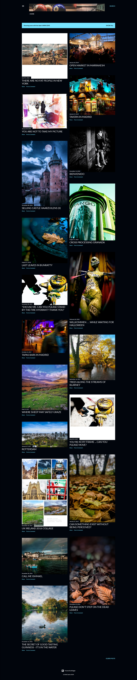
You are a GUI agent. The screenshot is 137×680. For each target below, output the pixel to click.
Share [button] (23, 86)
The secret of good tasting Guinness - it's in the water (40, 646)
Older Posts (110, 658)
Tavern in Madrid (81, 116)
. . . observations (44, 6)
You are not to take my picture (42, 131)
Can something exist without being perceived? (89, 525)
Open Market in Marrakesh (87, 65)
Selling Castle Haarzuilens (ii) (41, 208)
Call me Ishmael (32, 575)
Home (32, 14)
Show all (109, 25)
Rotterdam (29, 448)
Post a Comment (30, 86)
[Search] (112, 6)
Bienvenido (77, 173)
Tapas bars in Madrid (35, 354)
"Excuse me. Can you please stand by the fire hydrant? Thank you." (43, 308)
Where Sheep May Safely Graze (41, 411)
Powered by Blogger (68, 670)
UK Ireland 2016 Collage (37, 527)
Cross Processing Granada (87, 241)
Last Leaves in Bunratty (37, 265)
